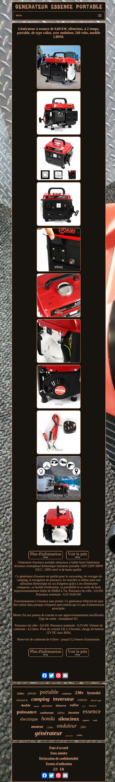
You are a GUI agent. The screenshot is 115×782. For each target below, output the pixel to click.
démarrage (96, 700)
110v (84, 706)
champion (22, 700)
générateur (48, 733)
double (25, 705)
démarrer (61, 705)
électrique (29, 719)
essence (92, 711)
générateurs (47, 706)
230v (79, 692)
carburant (47, 712)
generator (69, 736)
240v (83, 727)
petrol (36, 706)
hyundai (93, 693)
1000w (79, 735)
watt (95, 720)
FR (62, 769)
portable (49, 692)
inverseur (63, 699)
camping (40, 699)
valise (74, 705)
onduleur (67, 726)
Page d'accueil (58, 747)
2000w (61, 712)
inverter (73, 712)
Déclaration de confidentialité (58, 758)
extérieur (66, 693)
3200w (20, 693)
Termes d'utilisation (59, 763)
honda (48, 719)
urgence (86, 720)
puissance (27, 711)
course (82, 700)
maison (92, 705)
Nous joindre (58, 753)
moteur (37, 726)
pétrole (32, 693)
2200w (50, 727)
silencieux (68, 719)
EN (55, 769)
